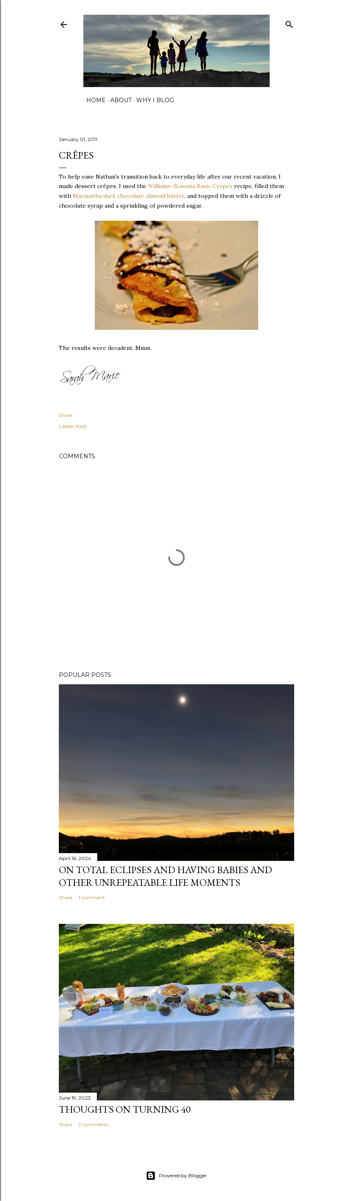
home (93, 100)
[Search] (289, 23)
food (81, 426)
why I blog (152, 100)
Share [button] (65, 415)
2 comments (93, 1124)
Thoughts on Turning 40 (125, 1109)
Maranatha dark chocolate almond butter (128, 195)
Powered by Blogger (176, 1176)
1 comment (91, 897)
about (118, 100)
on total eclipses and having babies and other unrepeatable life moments (165, 876)
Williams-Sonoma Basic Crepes (190, 186)
